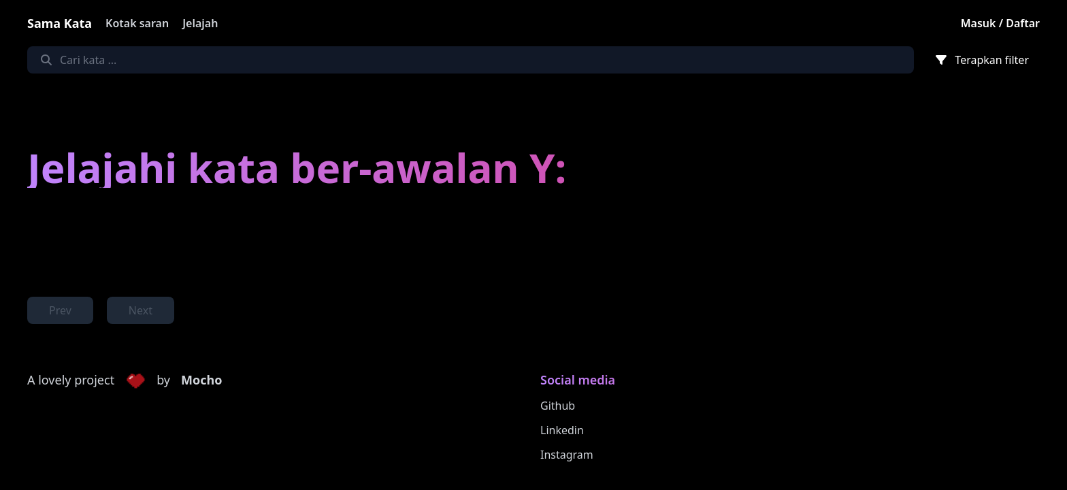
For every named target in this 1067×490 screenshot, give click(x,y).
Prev (60, 310)
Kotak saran (137, 23)
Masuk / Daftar (1000, 23)
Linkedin (562, 430)
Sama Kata (59, 23)
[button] (135, 380)
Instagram (566, 454)
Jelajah (200, 23)
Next (140, 310)
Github (557, 405)
